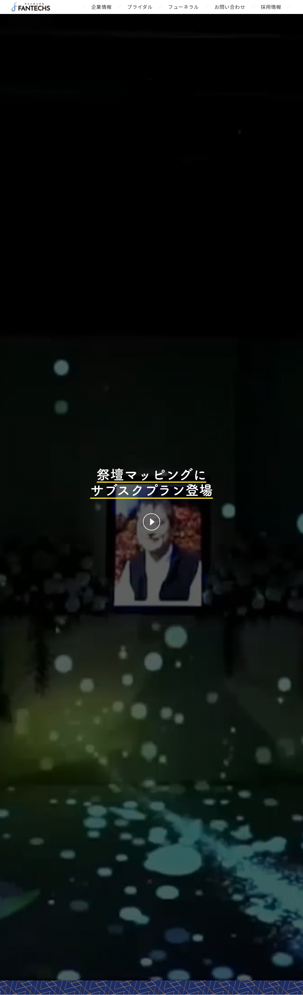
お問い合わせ (229, 12)
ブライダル (140, 12)
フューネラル (183, 12)
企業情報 (101, 12)
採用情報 (271, 12)
